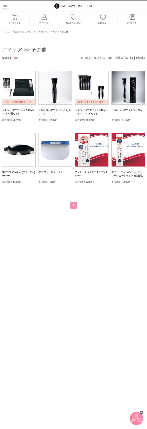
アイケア (40, 31)
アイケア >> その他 (58, 31)
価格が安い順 (102, 58)
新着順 (140, 58)
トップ (6, 31)
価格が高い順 (124, 58)
